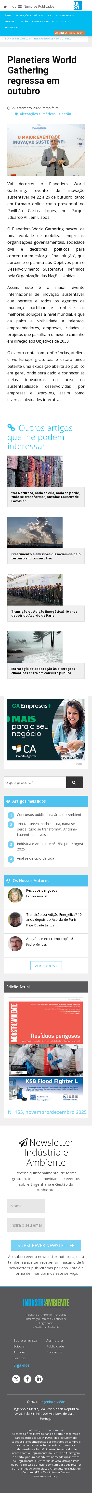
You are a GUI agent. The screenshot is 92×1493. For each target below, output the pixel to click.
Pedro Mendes (36, 944)
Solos (66, 21)
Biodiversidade (64, 15)
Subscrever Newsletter (46, 1245)
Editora (19, 1346)
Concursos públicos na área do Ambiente (50, 814)
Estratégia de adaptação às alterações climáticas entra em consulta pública (43, 670)
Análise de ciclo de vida (35, 858)
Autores (19, 1352)
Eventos (19, 1358)
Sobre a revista (25, 1340)
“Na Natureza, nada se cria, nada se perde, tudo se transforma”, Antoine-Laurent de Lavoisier (45, 497)
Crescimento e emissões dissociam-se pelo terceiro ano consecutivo (46, 556)
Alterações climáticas (30, 15)
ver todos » (46, 965)
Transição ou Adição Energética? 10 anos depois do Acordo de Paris (44, 613)
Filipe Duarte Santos (40, 925)
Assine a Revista (69, 33)
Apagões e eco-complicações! (49, 938)
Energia (9, 21)
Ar (49, 15)
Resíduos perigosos (41, 890)
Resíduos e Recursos (45, 21)
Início (10, 6)
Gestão (23, 21)
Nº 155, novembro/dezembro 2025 (47, 1112)
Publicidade (55, 1346)
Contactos (54, 1352)
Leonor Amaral (36, 896)
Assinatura (54, 1340)
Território (11, 27)
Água (8, 15)
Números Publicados (36, 6)
